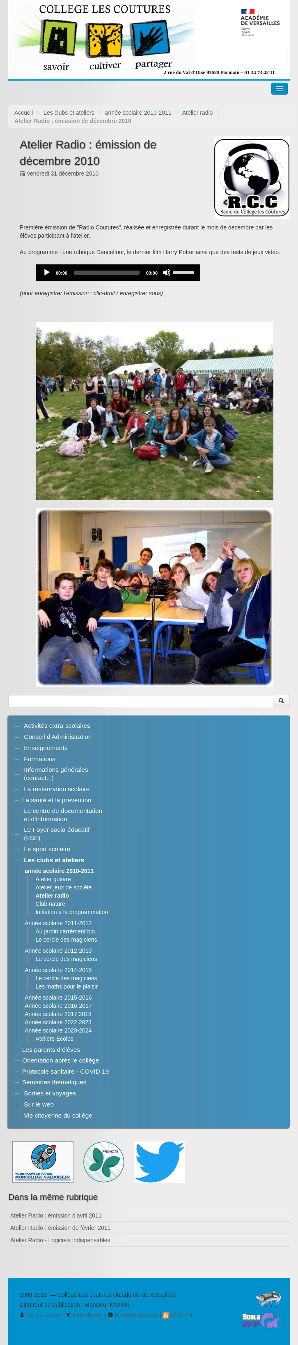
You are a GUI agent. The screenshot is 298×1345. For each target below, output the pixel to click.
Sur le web (39, 1104)
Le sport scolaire (47, 848)
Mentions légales (133, 1315)
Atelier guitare (53, 879)
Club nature (50, 904)
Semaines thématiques (54, 1082)
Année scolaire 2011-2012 (58, 923)
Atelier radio (197, 112)
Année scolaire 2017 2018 (58, 1014)
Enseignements (45, 747)
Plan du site (84, 1315)
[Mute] (167, 273)
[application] (118, 272)
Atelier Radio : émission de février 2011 (60, 1228)
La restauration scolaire (56, 788)
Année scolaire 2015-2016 (58, 997)
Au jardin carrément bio (65, 931)
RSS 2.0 (177, 1315)
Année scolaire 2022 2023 (58, 1022)
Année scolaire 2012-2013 (58, 950)
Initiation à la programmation (71, 912)
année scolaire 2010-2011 (138, 112)
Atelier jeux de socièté (63, 887)
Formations (39, 758)
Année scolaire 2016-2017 (58, 1005)
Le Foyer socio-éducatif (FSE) (56, 833)
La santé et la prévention (57, 799)
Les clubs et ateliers (69, 112)
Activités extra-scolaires (57, 725)
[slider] (107, 273)
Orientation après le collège (60, 1060)
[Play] (47, 273)
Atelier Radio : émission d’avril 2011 (56, 1215)
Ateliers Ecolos (54, 1038)
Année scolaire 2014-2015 (58, 970)
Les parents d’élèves (51, 1049)
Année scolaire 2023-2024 (58, 1030)
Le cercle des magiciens (66, 939)
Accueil (23, 112)
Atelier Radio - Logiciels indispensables (60, 1240)
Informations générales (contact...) (56, 773)
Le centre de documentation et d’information (63, 814)
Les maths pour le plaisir (66, 986)
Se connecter (39, 1315)
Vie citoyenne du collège (58, 1115)
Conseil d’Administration (58, 736)
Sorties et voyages (50, 1093)
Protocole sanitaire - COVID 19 (65, 1071)
